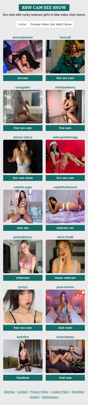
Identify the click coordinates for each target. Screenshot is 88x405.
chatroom (22, 278)
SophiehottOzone (65, 187)
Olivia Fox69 (65, 237)
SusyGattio (22, 87)
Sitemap (9, 391)
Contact (22, 391)
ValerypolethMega (65, 137)
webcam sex (65, 228)
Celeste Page (23, 187)
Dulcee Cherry (22, 137)
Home (22, 24)
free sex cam (23, 128)
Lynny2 (22, 287)
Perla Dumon (65, 287)
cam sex (23, 228)
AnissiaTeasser (23, 37)
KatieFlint (23, 337)
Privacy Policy (39, 391)
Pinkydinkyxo (22, 237)
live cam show (23, 178)
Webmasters (50, 397)
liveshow (23, 377)
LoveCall (65, 37)
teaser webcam (65, 278)
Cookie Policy (60, 391)
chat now (65, 377)
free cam (65, 128)
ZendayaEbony (65, 87)
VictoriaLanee (65, 337)
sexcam (22, 78)
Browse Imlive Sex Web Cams (51, 24)
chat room (65, 327)
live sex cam (65, 78)
